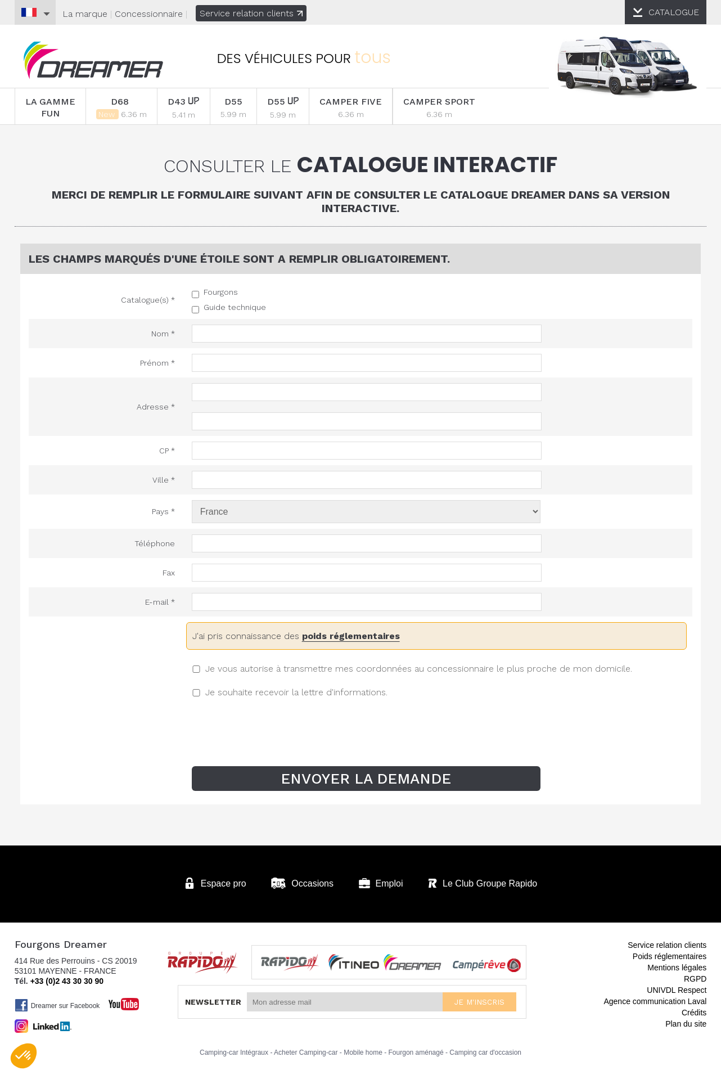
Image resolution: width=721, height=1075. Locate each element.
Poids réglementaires (670, 955)
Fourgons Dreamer (93, 60)
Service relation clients (251, 13)
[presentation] (360, 733)
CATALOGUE (674, 12)
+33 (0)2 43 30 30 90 (66, 980)
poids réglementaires (351, 636)
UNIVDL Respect (676, 989)
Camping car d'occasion (485, 1052)
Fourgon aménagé (416, 1052)
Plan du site (685, 1023)
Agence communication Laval (654, 1000)
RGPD (695, 978)
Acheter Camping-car (305, 1052)
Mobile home (363, 1052)
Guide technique (235, 307)
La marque (84, 13)
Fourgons (221, 291)
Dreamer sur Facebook (57, 1004)
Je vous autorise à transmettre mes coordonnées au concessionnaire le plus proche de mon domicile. (418, 668)
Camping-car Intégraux (234, 1052)
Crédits (694, 1011)
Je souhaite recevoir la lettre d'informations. (296, 692)
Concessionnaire (149, 13)
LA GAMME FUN (50, 107)
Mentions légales (676, 966)
